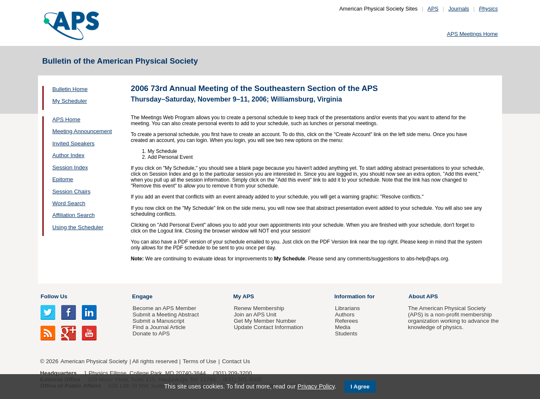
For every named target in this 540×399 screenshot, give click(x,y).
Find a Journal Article (158, 327)
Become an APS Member (164, 308)
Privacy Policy (316, 386)
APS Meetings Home (472, 34)
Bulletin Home (70, 89)
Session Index (70, 167)
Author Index (68, 155)
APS (432, 8)
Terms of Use (199, 361)
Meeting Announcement (82, 131)
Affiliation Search (73, 215)
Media (343, 327)
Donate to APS (151, 333)
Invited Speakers (73, 143)
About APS (423, 296)
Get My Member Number (265, 321)
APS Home (66, 119)
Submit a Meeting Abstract (165, 314)
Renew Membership (259, 308)
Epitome (62, 179)
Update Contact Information (268, 327)
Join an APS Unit (255, 314)
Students (346, 333)
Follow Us (53, 296)
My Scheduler (69, 101)
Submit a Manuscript (158, 321)
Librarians (347, 308)
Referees (346, 321)
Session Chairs (71, 191)
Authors (344, 314)
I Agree (360, 386)
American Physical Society (94, 361)
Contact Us (236, 361)
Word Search (68, 203)
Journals (458, 8)
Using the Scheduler (77, 227)
